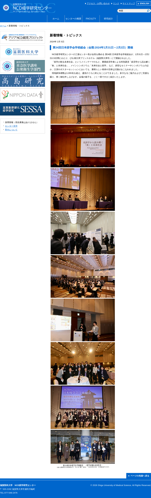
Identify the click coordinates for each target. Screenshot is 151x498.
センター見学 (11, 126)
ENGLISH (144, 3)
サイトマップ (128, 3)
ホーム (56, 18)
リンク (116, 3)
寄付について (11, 130)
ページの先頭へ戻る (139, 476)
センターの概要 (73, 18)
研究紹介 (108, 18)
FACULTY (91, 18)
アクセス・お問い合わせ (98, 3)
